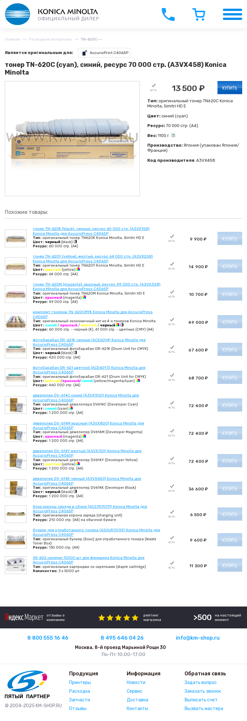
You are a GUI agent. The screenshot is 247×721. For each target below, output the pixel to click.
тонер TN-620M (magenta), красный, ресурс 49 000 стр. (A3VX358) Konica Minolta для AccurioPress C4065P (96, 286)
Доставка (137, 700)
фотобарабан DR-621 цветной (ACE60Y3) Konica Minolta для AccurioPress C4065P (89, 369)
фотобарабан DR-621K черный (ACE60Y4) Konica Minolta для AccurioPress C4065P (89, 342)
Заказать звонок (203, 691)
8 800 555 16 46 (48, 638)
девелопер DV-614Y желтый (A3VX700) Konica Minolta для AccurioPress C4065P (87, 453)
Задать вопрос (201, 682)
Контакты (137, 708)
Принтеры (80, 682)
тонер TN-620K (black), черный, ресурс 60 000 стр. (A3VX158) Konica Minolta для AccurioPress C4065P (91, 230)
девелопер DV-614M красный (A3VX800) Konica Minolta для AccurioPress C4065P (88, 425)
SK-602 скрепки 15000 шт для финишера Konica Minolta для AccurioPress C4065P (88, 559)
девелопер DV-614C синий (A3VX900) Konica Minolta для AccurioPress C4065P (86, 397)
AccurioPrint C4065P (104, 53)
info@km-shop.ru (198, 638)
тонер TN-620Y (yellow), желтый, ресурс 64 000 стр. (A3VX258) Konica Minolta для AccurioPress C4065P (93, 258)
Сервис (134, 691)
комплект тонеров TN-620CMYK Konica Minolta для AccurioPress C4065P (93, 314)
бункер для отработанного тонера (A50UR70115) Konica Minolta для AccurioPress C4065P (96, 532)
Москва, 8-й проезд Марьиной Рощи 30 (120, 647)
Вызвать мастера (204, 708)
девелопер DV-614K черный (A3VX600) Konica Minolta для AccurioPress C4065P (87, 480)
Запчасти (79, 700)
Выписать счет (201, 700)
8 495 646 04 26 (122, 638)
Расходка (79, 691)
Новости (136, 682)
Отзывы (78, 708)
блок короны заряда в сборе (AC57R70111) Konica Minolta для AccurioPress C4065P (90, 508)
